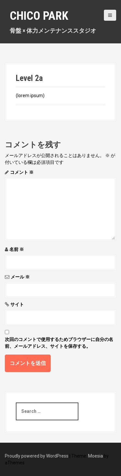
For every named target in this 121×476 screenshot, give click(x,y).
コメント (22, 172)
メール (20, 276)
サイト (17, 304)
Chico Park (39, 16)
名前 (16, 249)
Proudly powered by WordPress (36, 456)
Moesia (95, 456)
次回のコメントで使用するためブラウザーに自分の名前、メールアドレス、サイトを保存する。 (59, 343)
